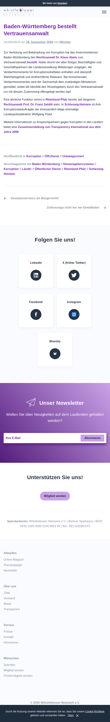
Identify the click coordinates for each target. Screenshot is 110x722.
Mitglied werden (55, 496)
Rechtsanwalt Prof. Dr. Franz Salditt (28, 104)
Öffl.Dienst (52, 156)
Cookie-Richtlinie (94, 711)
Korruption (33, 156)
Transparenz (12, 609)
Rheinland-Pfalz (56, 99)
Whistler (65, 42)
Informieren (11, 642)
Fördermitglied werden (18, 675)
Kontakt (8, 637)
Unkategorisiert (73, 156)
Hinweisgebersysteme (78, 164)
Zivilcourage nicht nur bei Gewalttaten (73, 207)
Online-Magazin (14, 559)
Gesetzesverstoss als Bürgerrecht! (35, 198)
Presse (8, 631)
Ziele (7, 592)
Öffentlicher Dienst (48, 169)
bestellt (32, 62)
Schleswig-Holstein (77, 104)
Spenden (62, 3)
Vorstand (9, 598)
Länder (26, 169)
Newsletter (10, 570)
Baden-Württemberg (46, 164)
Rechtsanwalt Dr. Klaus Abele (57, 57)
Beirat (7, 603)
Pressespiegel (13, 565)
